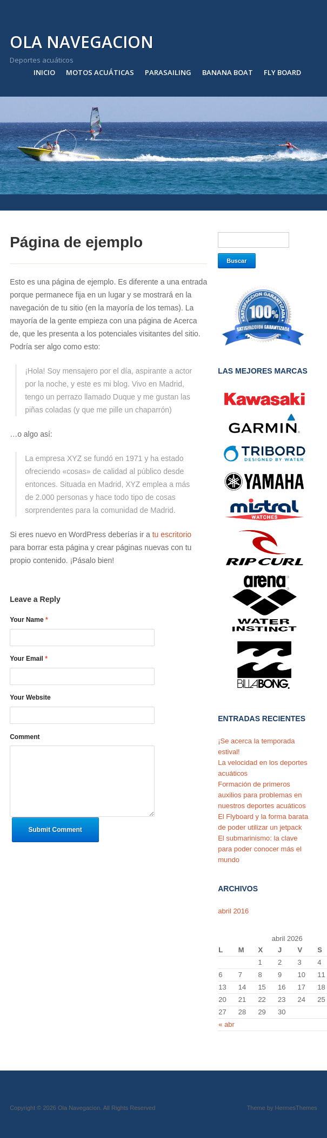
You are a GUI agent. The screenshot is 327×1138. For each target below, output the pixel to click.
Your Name (29, 620)
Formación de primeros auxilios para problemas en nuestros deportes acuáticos (262, 795)
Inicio (44, 72)
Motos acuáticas (100, 72)
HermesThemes (296, 1108)
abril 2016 (233, 911)
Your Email (29, 658)
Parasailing (168, 72)
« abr (226, 1024)
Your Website (30, 697)
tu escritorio (171, 534)
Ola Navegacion (82, 42)
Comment (24, 737)
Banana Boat (227, 72)
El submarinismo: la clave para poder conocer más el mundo (260, 849)
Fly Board (282, 72)
